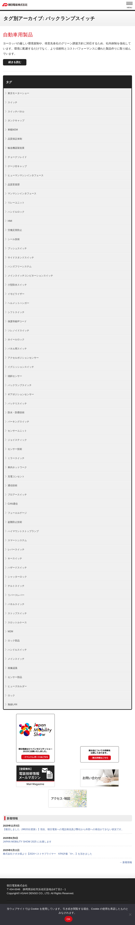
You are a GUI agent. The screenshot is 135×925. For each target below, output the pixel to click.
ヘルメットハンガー (18, 303)
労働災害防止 (15, 230)
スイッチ (12, 102)
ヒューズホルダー (17, 686)
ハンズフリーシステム (20, 266)
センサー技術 (15, 449)
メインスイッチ (16, 659)
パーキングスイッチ (18, 421)
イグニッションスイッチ (21, 367)
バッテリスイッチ (17, 403)
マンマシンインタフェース (22, 193)
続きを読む (14, 62)
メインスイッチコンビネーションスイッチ (30, 275)
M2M (10, 631)
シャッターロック (17, 576)
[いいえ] (130, 914)
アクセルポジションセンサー (23, 357)
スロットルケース (17, 622)
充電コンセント (16, 476)
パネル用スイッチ (17, 348)
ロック (11, 695)
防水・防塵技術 (16, 412)
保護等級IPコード (17, 321)
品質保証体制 (15, 138)
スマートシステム (17, 540)
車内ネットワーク (17, 467)
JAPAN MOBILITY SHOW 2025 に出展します (27, 841)
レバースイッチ (16, 549)
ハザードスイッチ (17, 567)
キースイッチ (15, 558)
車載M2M (13, 129)
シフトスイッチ (16, 312)
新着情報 (12, 818)
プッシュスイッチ (17, 248)
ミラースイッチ (16, 458)
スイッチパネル (16, 111)
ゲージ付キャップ (17, 166)
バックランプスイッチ (20, 385)
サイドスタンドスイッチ (21, 257)
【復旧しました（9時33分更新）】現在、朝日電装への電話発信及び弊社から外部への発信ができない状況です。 (63, 829)
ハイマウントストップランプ (23, 531)
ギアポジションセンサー (21, 394)
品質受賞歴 (14, 184)
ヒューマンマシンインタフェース (25, 175)
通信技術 (12, 485)
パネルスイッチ (16, 604)
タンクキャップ (16, 120)
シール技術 (14, 239)
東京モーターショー (18, 93)
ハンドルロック (16, 211)
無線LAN (12, 704)
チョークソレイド (17, 157)
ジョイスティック (17, 440)
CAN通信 (13, 503)
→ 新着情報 (126, 862)
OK (68, 919)
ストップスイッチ (17, 613)
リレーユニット (16, 202)
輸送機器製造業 (16, 148)
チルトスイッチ (16, 586)
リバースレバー (16, 595)
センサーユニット (17, 430)
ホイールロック (16, 339)
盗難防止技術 (15, 522)
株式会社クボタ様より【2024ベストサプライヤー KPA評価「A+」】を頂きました (47, 853)
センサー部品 (15, 677)
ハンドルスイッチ (17, 649)
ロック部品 (14, 640)
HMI (10, 221)
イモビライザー (16, 294)
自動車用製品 (18, 34)
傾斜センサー (15, 376)
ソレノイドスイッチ (18, 330)
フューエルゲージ (17, 513)
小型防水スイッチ (17, 284)
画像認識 (12, 668)
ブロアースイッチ (17, 494)
